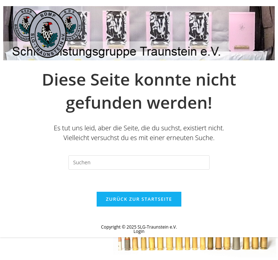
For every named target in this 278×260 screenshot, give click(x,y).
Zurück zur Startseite (139, 199)
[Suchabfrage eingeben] (139, 162)
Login (139, 231)
